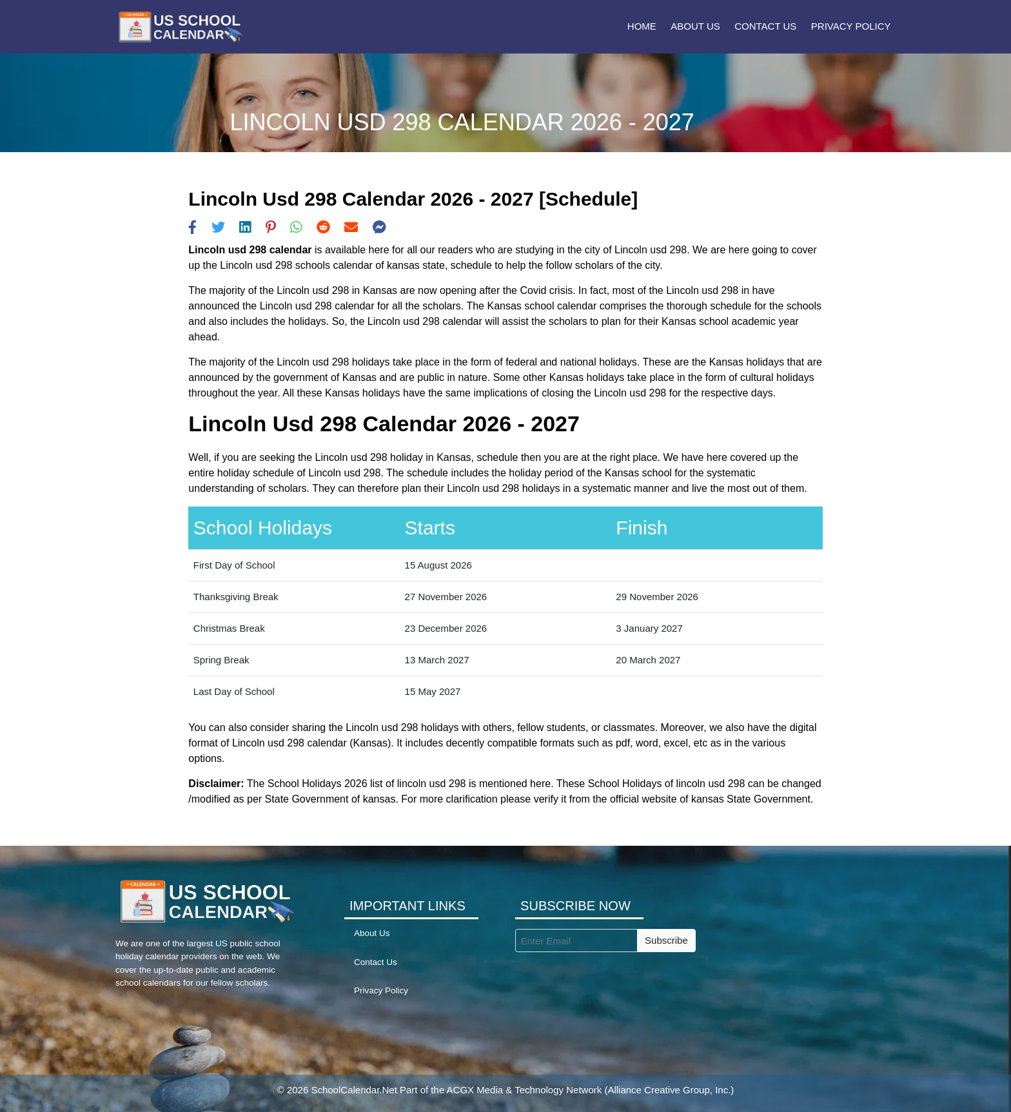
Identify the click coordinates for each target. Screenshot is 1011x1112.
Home (641, 26)
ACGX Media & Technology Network (524, 1089)
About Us (695, 26)
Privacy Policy (851, 26)
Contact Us (765, 26)
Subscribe (666, 940)
